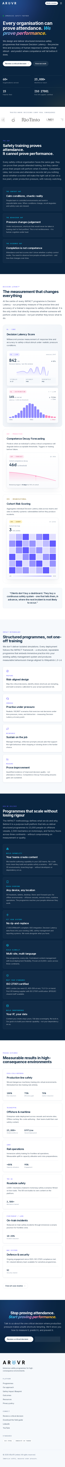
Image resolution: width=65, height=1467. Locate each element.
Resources (7, 1399)
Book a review (52, 3)
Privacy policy (8, 1403)
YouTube (6, 1428)
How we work (40, 63)
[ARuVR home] (9, 3)
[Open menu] (61, 3)
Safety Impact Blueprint (12, 1391)
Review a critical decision (17, 63)
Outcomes (7, 1395)
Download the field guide (13, 1420)
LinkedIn (6, 1424)
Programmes (8, 1383)
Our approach (8, 1387)
